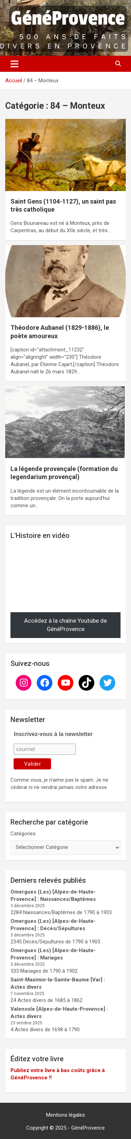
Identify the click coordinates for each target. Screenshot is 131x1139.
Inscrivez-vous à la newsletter (53, 734)
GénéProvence (88, 1128)
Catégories (23, 833)
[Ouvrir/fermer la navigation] (14, 64)
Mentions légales (65, 1115)
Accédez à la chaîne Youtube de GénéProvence (65, 624)
